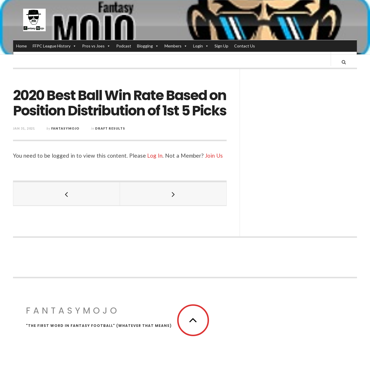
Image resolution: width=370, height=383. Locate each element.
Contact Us (244, 45)
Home (21, 45)
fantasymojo (65, 134)
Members (175, 45)
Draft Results (110, 134)
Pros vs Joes (96, 45)
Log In (154, 161)
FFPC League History (54, 45)
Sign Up (221, 45)
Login (201, 45)
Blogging (148, 45)
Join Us (214, 161)
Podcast (123, 45)
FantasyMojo (73, 316)
